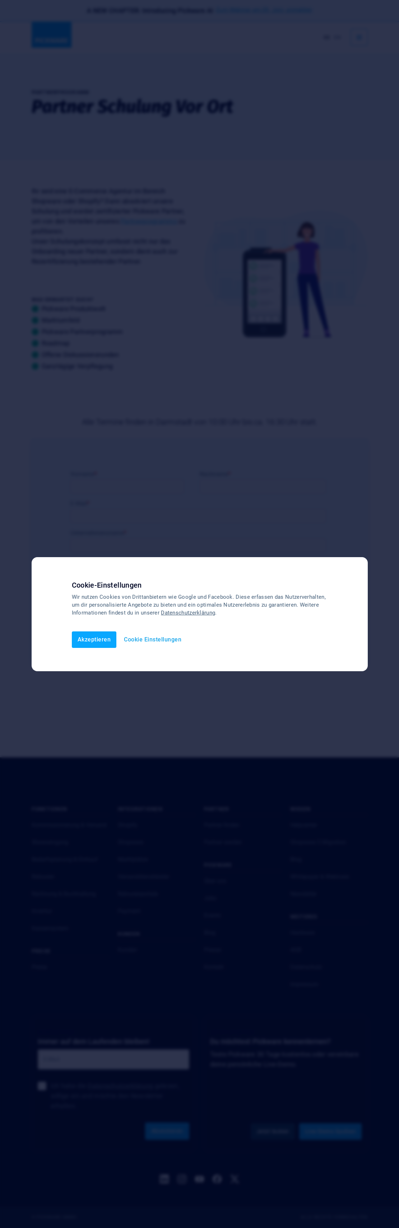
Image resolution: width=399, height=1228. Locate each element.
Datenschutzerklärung (188, 613)
